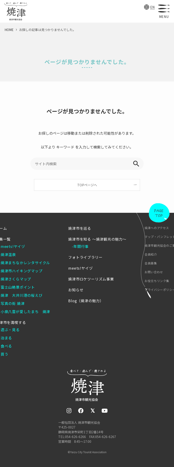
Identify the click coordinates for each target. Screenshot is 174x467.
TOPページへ (87, 184)
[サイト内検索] (87, 164)
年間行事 (81, 246)
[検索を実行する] (136, 164)
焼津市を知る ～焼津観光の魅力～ (97, 239)
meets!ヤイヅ (80, 268)
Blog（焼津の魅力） (86, 300)
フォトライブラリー (85, 257)
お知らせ (75, 290)
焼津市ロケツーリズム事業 (91, 279)
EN (152, 7)
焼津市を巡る (79, 228)
